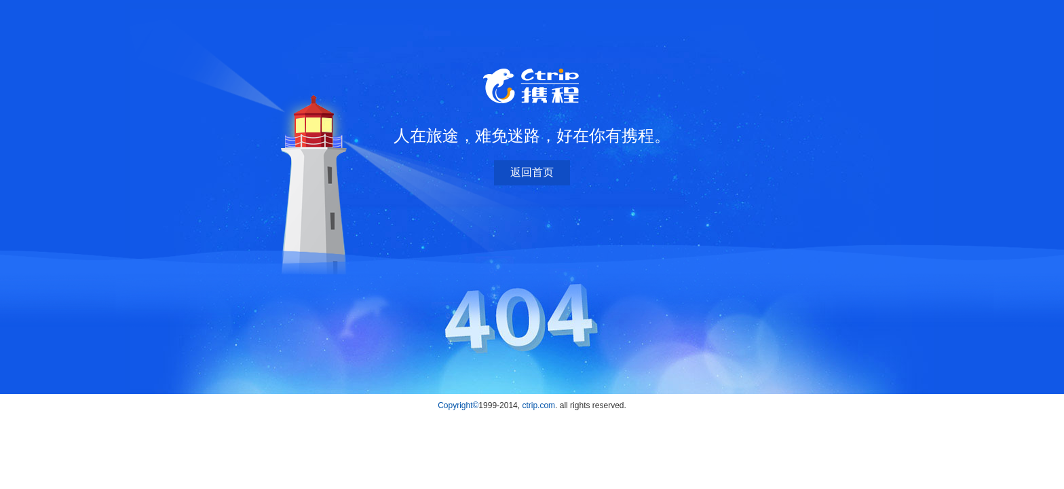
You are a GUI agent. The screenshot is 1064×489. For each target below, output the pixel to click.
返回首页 (532, 172)
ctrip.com (538, 405)
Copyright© (458, 405)
